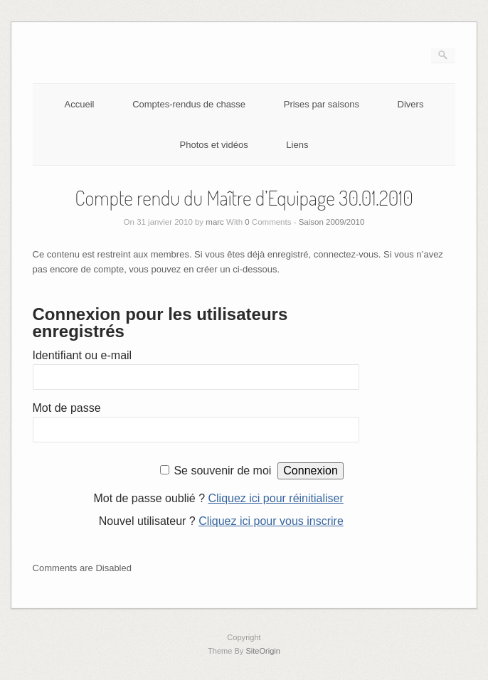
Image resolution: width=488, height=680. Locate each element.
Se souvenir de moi (222, 470)
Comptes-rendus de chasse (188, 104)
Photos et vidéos (214, 144)
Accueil (80, 104)
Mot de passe (67, 408)
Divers (411, 104)
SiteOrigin (262, 651)
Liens (297, 144)
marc (215, 222)
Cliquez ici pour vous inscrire (271, 521)
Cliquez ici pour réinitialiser (276, 498)
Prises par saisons (321, 104)
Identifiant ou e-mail (82, 355)
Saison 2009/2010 (332, 222)
